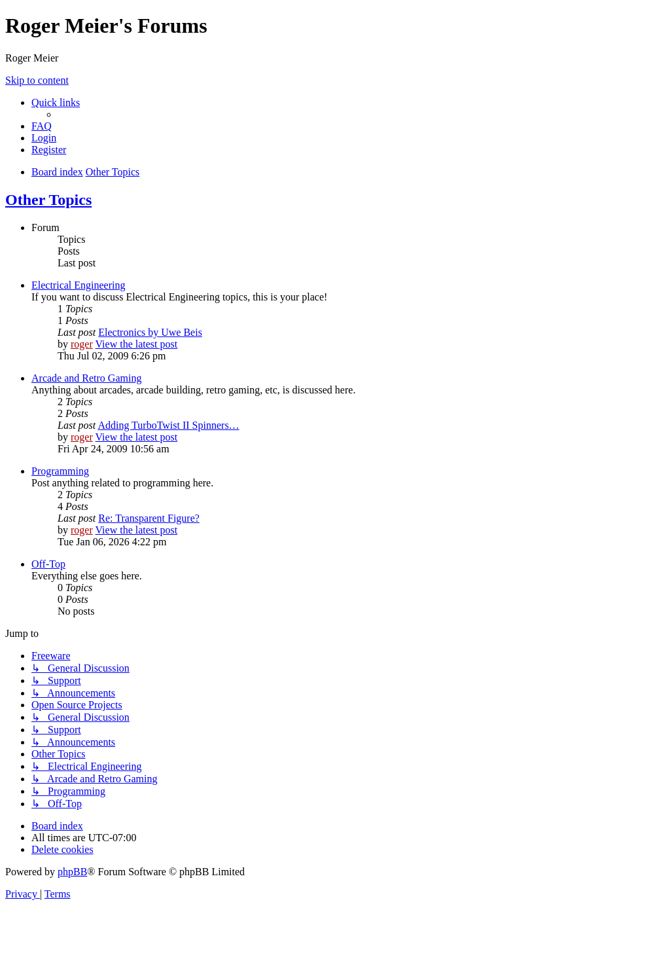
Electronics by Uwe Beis (150, 332)
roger (82, 344)
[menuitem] (41, 126)
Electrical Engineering (78, 285)
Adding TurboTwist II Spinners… (168, 425)
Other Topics (48, 199)
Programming (60, 471)
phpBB (72, 871)
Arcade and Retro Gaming (86, 378)
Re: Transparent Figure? (149, 518)
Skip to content (37, 80)
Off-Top (48, 564)
